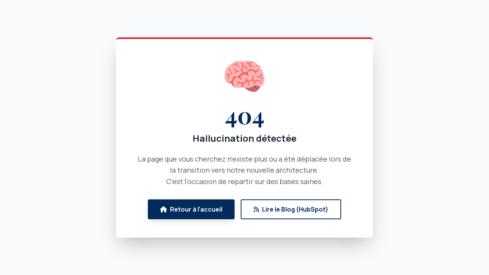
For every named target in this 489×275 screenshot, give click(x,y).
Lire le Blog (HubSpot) (291, 209)
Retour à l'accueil (191, 209)
